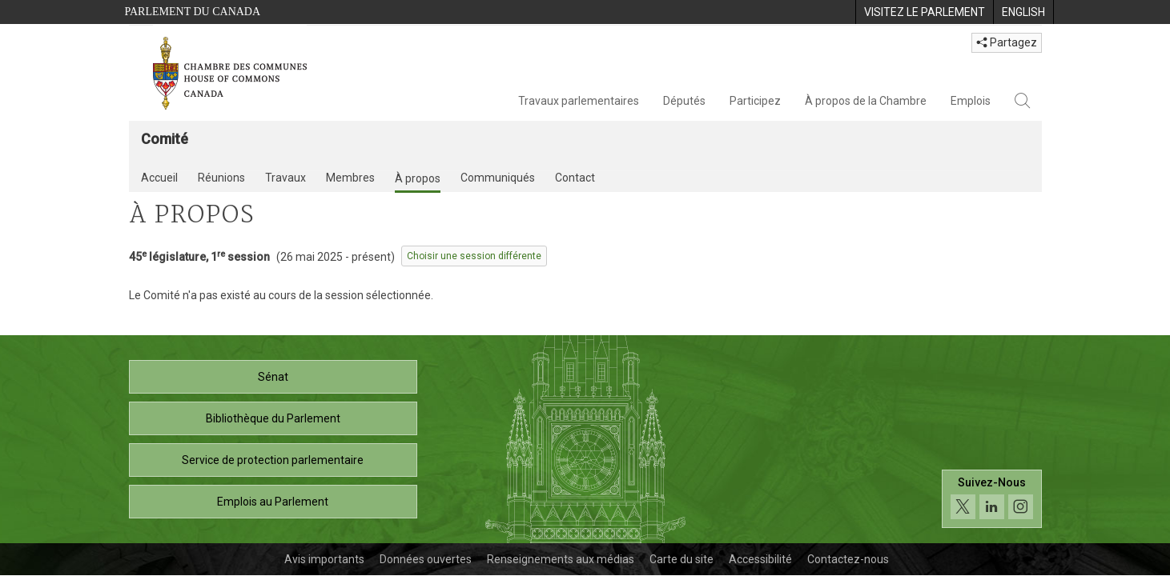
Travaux (285, 177)
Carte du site (681, 559)
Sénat (273, 376)
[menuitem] (924, 12)
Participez (755, 100)
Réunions (221, 177)
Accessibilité (760, 559)
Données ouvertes (426, 559)
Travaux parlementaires (578, 100)
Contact (575, 177)
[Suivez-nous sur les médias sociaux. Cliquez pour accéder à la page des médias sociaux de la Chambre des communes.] (992, 499)
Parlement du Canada (193, 12)
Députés (684, 100)
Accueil (159, 177)
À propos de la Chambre (866, 100)
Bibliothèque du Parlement (273, 418)
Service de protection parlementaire (273, 460)
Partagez (1006, 42)
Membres (350, 177)
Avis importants (324, 559)
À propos (417, 178)
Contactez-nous (848, 559)
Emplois (971, 100)
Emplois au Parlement (272, 501)
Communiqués (497, 177)
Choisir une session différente (474, 256)
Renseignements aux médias (560, 559)
